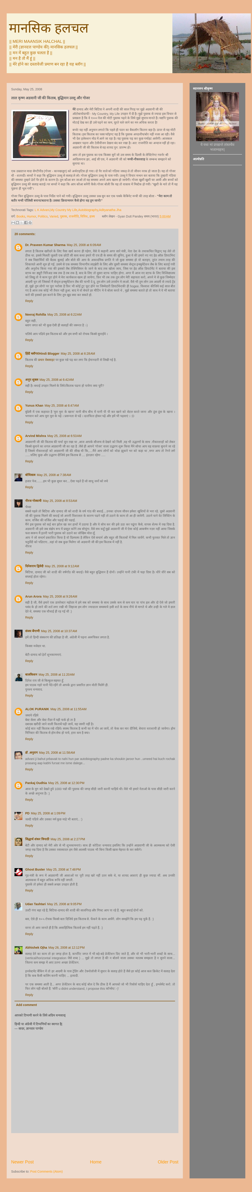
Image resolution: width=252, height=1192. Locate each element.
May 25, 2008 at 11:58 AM (57, 752)
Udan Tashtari (35, 904)
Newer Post (22, 1161)
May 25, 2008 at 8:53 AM (60, 501)
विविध (84, 216)
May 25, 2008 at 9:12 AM (62, 566)
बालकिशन (31, 674)
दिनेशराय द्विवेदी (34, 566)
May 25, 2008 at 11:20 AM (57, 674)
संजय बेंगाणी (32, 631)
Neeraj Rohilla (35, 314)
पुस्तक (63, 216)
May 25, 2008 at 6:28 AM (78, 353)
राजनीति (74, 216)
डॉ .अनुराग (31, 752)
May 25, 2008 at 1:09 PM (48, 813)
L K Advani (42, 210)
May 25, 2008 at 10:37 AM (59, 631)
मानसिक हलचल (49, 28)
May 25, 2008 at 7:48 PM (63, 869)
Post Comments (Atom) (46, 1171)
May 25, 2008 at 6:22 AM (64, 314)
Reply (29, 301)
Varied (54, 216)
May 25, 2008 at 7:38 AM (54, 475)
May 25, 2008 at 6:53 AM (64, 436)
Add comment (26, 1005)
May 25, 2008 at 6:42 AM (56, 379)
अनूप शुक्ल (31, 379)
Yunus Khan (34, 405)
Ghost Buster (35, 869)
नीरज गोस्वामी (33, 501)
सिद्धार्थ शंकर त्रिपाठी (37, 839)
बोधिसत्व (30, 475)
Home (95, 1161)
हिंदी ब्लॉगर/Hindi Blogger (42, 353)
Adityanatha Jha (110, 210)
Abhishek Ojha (36, 947)
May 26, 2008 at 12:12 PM (66, 947)
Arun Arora (33, 596)
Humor (31, 216)
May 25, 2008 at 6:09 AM (84, 245)
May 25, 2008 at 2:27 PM (68, 839)
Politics (43, 216)
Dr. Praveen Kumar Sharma (45, 245)
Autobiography (88, 210)
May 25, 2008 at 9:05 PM (64, 904)
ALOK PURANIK (37, 709)
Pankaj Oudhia (36, 783)
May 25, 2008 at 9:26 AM (60, 596)
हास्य (92, 216)
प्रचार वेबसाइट (46, 360)
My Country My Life (63, 210)
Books (21, 216)
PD (27, 813)
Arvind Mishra (35, 436)
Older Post (168, 1161)
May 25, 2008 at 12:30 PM (66, 783)
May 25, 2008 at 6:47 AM (62, 405)
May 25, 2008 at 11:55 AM (68, 709)
